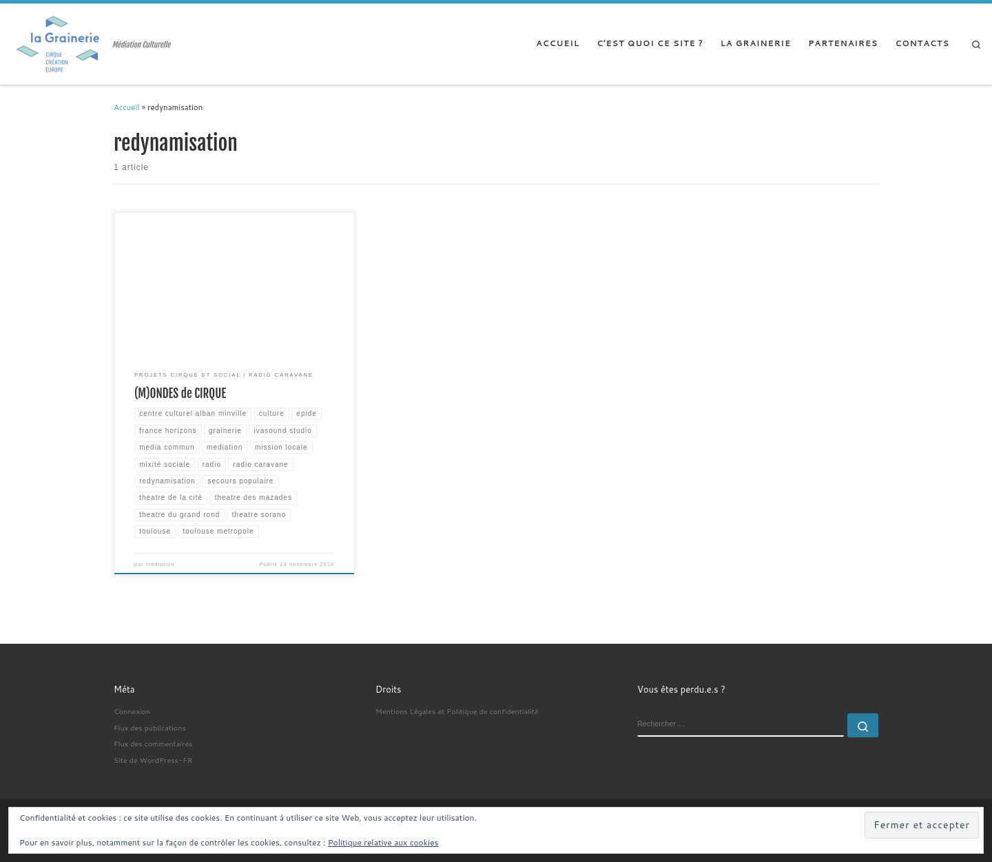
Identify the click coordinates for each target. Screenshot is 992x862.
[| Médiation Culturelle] (58, 43)
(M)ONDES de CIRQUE (180, 393)
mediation (160, 564)
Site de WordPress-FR (153, 760)
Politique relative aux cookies (383, 842)
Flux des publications (150, 727)
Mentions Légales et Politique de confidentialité (457, 711)
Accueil (127, 107)
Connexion (132, 711)
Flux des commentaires (153, 743)
